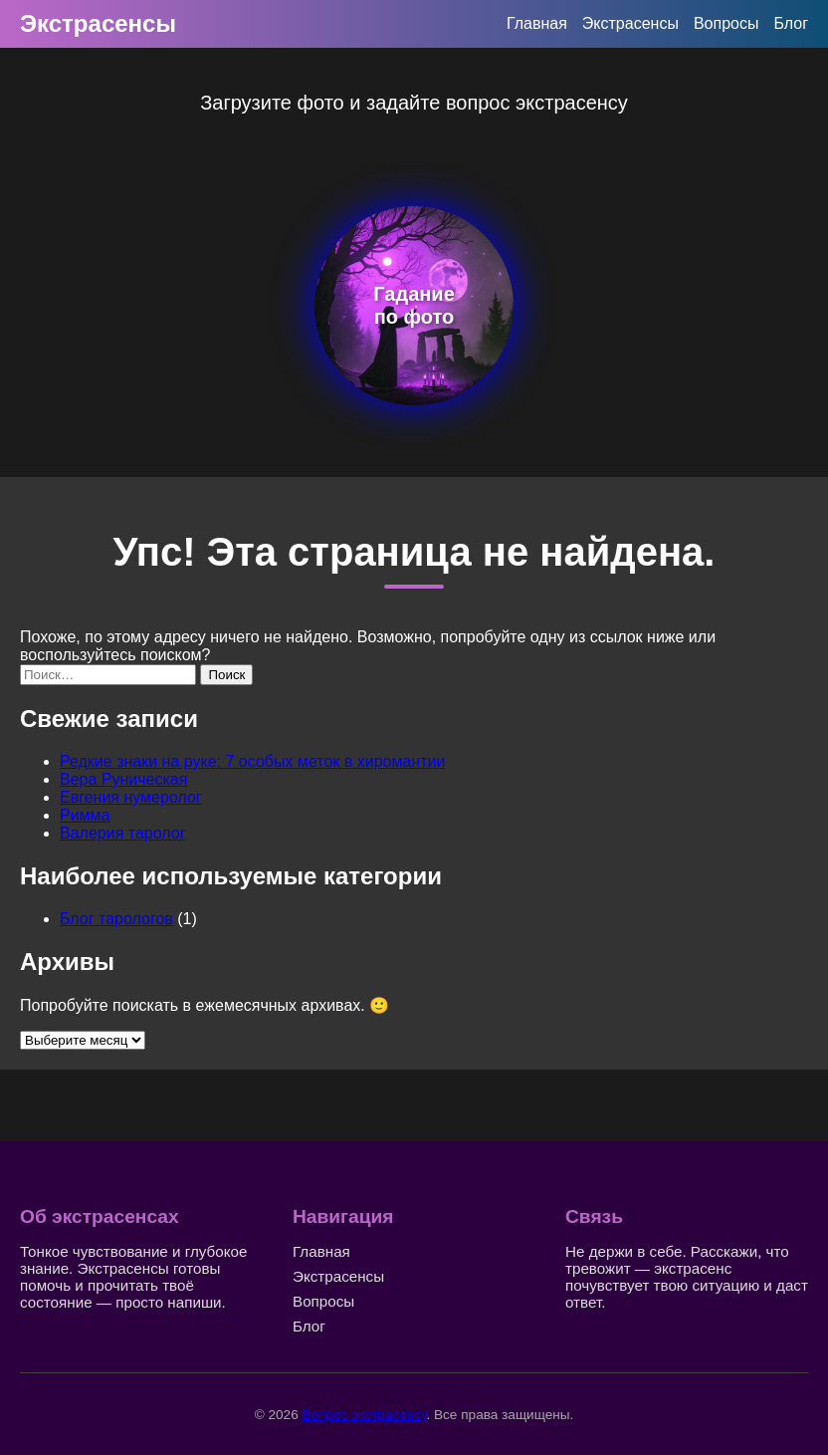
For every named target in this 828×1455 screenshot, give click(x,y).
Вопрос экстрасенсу (364, 1414)
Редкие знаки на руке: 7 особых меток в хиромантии (252, 761)
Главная (537, 23)
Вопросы (726, 23)
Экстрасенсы (98, 23)
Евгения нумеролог (131, 797)
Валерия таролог (123, 833)
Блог (790, 23)
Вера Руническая (123, 779)
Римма (85, 815)
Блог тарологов (116, 918)
